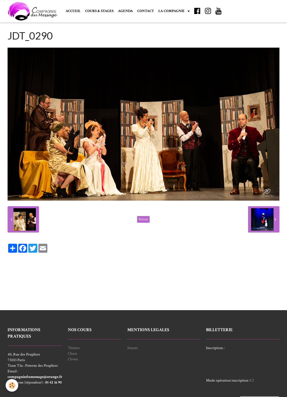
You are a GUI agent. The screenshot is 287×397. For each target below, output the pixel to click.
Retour (143, 219)
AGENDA (125, 11)
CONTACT (145, 11)
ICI (251, 380)
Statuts (132, 347)
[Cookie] (12, 385)
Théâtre (74, 347)
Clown (73, 359)
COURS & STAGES (99, 11)
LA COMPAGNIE (172, 11)
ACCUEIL (73, 11)
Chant (72, 353)
